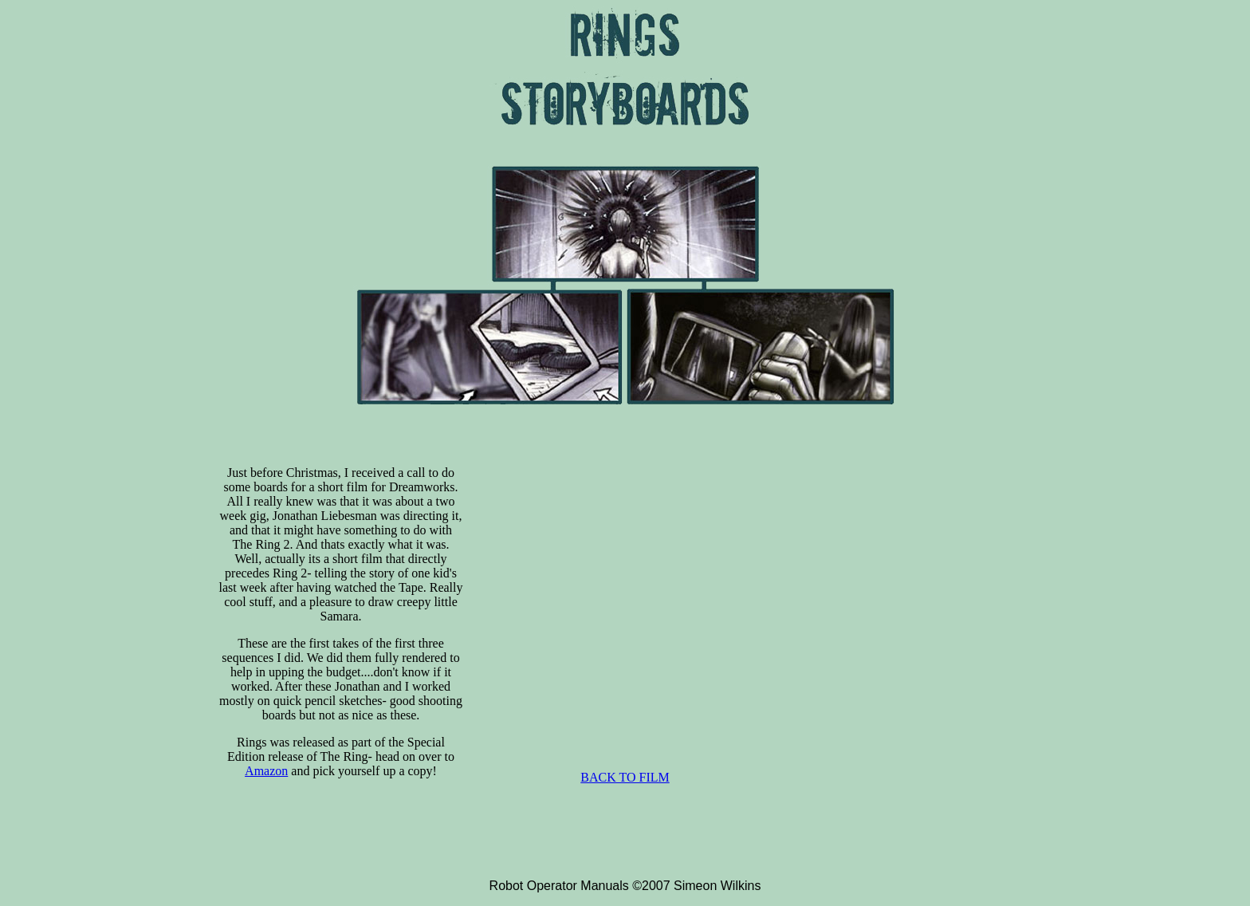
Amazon (266, 771)
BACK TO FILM (624, 777)
